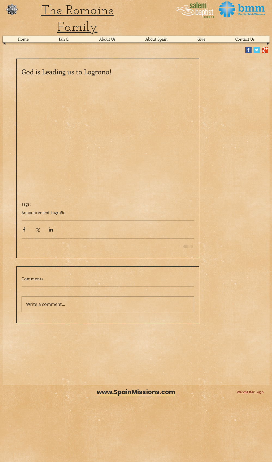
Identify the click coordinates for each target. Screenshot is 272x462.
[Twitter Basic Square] (256, 50)
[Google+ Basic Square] (265, 50)
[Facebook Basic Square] (248, 50)
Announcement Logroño (43, 212)
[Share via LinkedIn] (50, 229)
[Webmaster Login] (250, 392)
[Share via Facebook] (24, 229)
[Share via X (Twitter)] (37, 229)
